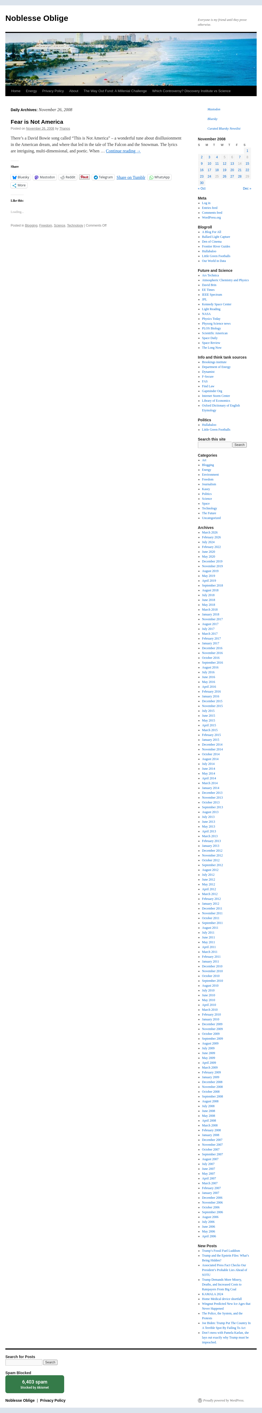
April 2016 (209, 687)
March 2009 (210, 1067)
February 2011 (211, 957)
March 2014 (210, 783)
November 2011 (212, 913)
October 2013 (211, 802)
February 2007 (211, 1188)
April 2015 (209, 725)
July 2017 (208, 629)
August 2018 (210, 590)
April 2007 (209, 1178)
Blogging (31, 225)
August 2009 (210, 1043)
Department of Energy (216, 367)
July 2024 (208, 542)
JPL (204, 299)
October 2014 (211, 754)
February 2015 (211, 735)
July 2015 (208, 711)
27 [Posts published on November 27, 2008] (232, 176)
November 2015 (212, 706)
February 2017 (211, 638)
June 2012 (208, 879)
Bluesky (212, 119)
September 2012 (212, 865)
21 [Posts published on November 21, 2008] (239, 170)
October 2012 (211, 860)
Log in (206, 203)
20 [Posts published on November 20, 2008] (232, 170)
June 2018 (208, 600)
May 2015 (208, 720)
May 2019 (208, 576)
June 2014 (208, 769)
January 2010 (210, 1019)
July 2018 (208, 595)
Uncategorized (211, 518)
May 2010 (208, 1000)
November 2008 (212, 1087)
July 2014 (208, 764)
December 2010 (212, 966)
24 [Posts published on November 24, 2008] (209, 176)
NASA (206, 314)
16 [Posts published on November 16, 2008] (201, 170)
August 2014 (210, 759)
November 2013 (212, 797)
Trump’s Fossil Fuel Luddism (221, 1251)
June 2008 (208, 1111)
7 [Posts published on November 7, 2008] (240, 157)
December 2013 (212, 793)
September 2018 (212, 585)
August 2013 (210, 812)
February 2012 (211, 899)
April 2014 (209, 778)
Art (204, 460)
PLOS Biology (211, 328)
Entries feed (210, 208)
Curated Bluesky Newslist (223, 128)
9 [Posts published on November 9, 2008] (202, 164)
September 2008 (212, 1096)
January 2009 (210, 1077)
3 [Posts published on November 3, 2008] (209, 157)
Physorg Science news (216, 323)
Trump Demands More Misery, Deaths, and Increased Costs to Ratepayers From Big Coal (222, 1284)
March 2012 (210, 894)
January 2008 (210, 1135)
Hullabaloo (209, 251)
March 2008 (210, 1125)
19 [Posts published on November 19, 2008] (224, 170)
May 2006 (208, 1231)
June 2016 (208, 677)
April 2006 (209, 1236)
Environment (210, 474)
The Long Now (212, 348)
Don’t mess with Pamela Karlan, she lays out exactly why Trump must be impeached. (225, 1337)
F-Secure (208, 376)
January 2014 (210, 788)
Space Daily (210, 338)
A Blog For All (211, 232)
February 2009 (211, 1072)
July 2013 (208, 817)
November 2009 (212, 1029)
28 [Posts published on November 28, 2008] (239, 176)
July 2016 (208, 672)
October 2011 (210, 918)
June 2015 (208, 715)
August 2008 (210, 1101)
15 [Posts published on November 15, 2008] (247, 164)
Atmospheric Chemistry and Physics (225, 280)
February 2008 (211, 1130)
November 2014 (212, 749)
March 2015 (210, 730)
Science (59, 225)
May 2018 (208, 605)
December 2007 (212, 1140)
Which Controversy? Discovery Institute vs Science (191, 91)
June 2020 (208, 552)
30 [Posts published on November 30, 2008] (201, 183)
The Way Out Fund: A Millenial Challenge (115, 91)
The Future (209, 513)
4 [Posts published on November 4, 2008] (217, 157)
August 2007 (210, 1159)
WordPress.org (211, 217)
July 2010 (208, 990)
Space (206, 503)
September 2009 (212, 1038)
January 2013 (210, 846)
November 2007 (212, 1145)
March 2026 (210, 532)
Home (16, 91)
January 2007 (210, 1193)
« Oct (202, 188)
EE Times (208, 290)
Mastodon (213, 109)
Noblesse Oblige (36, 18)
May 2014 (208, 773)
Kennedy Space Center (217, 304)
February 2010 (211, 1014)
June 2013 (208, 822)
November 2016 (212, 653)
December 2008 (212, 1082)
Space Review (211, 343)
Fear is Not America (37, 122)
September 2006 (212, 1212)
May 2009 (208, 1058)
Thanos (64, 128)
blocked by (35, 1383)
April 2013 (209, 831)
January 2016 (210, 696)
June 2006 (208, 1226)
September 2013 (212, 807)
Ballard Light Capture (216, 237)
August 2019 (210, 571)
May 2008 (208, 1116)
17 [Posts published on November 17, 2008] (209, 170)
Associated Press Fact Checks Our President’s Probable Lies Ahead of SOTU (224, 1270)
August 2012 (210, 870)
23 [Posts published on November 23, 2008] (201, 176)
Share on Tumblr (131, 177)
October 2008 (211, 1091)
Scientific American (215, 333)
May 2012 (208, 884)
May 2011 (208, 942)
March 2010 (210, 1010)
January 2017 (210, 643)
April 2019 (209, 581)
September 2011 (212, 923)
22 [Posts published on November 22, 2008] (247, 170)
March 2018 (210, 609)
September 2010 (212, 981)
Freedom (45, 225)
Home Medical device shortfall (222, 1299)
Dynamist (208, 372)
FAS (205, 381)
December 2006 (212, 1198)
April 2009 (209, 1063)
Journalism (209, 484)
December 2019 (212, 561)
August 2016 (210, 667)
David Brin (209, 285)
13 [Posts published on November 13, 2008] (232, 164)
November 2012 (212, 855)
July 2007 (208, 1164)
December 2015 (212, 701)
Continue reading (123, 151)
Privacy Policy (53, 91)
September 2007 (212, 1154)
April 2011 (209, 947)
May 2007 (208, 1173)
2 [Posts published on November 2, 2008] (202, 157)
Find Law (208, 386)
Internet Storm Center (216, 396)
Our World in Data (214, 261)
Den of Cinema (212, 241)
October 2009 (211, 1034)
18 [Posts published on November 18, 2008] (217, 170)
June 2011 (208, 937)
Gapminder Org (212, 391)
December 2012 (212, 850)
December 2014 (212, 744)
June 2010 (208, 995)
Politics (207, 494)
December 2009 (212, 1024)
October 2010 (211, 976)
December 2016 (212, 648)
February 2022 (211, 547)
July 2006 (208, 1222)
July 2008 (208, 1106)
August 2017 (210, 624)
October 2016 (211, 658)
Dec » (247, 188)
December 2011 (212, 908)
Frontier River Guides (216, 246)
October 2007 (211, 1149)
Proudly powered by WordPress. (223, 1400)
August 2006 (210, 1217)
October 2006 (211, 1207)
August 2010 (210, 985)
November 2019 (212, 566)
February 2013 (211, 841)
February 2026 (211, 537)
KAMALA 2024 (212, 1294)
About (73, 91)
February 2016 (211, 691)
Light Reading (211, 309)
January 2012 (210, 903)
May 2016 (208, 682)
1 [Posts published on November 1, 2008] (247, 151)
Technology (75, 225)
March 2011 (210, 952)
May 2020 (208, 556)
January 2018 (210, 614)
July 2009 (208, 1048)
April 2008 (209, 1120)
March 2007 (210, 1183)
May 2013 (208, 826)
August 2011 (210, 928)
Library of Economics (216, 401)
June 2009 (208, 1053)
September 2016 (212, 662)
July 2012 (208, 875)
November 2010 (212, 971)
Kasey (206, 489)
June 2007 (208, 1169)
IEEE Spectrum (212, 294)
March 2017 (210, 634)
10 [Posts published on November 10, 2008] (209, 164)
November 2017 (212, 619)
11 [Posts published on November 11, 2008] (217, 164)
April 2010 (209, 1005)
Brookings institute (214, 362)
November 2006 (212, 1202)
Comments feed (212, 213)
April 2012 (209, 889)
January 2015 (210, 740)
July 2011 (208, 932)
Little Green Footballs (216, 256)
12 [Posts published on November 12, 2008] (224, 164)
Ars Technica (210, 275)
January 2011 (210, 961)
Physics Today (211, 319)
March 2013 (210, 836)
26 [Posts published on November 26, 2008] (224, 176)
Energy (31, 91)
